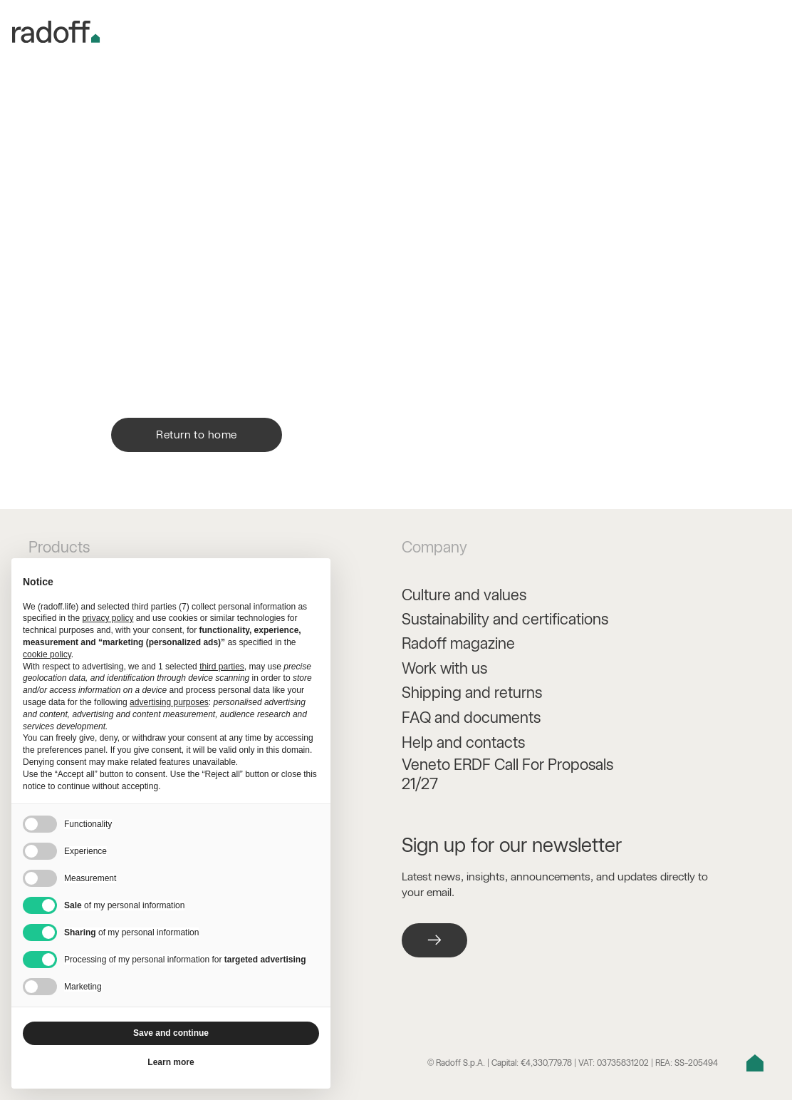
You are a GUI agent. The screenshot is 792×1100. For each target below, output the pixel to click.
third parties (221, 667)
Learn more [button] (170, 1062)
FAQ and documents (471, 717)
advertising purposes (169, 702)
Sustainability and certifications (505, 619)
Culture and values (464, 594)
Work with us (444, 668)
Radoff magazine (458, 643)
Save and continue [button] (171, 1033)
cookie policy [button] (47, 654)
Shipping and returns (472, 692)
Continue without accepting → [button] (248, 576)
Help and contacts (463, 742)
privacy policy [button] (107, 618)
